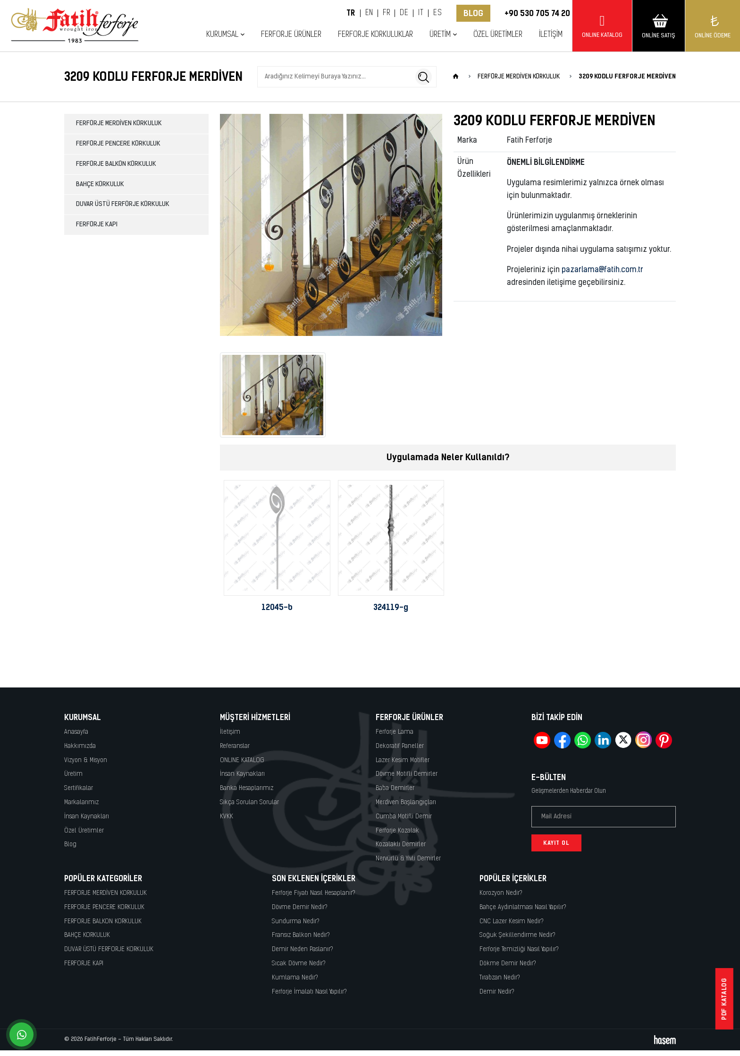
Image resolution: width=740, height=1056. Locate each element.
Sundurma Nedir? (296, 921)
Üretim (440, 35)
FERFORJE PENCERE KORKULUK (118, 144)
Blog (473, 13)
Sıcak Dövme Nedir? (299, 963)
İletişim (551, 35)
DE (404, 13)
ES (437, 13)
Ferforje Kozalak (397, 830)
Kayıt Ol (556, 843)
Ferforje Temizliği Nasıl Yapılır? (519, 949)
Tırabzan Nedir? (499, 977)
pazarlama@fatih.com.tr (602, 270)
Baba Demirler (395, 788)
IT (420, 13)
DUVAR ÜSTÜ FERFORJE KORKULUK (122, 204)
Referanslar (235, 746)
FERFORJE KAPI (97, 225)
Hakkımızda (80, 746)
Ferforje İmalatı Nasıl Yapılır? (309, 992)
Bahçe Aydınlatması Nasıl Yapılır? (522, 907)
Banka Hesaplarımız (246, 788)
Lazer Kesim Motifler (402, 760)
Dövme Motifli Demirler (406, 774)
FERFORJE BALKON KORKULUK (116, 164)
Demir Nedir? (496, 992)
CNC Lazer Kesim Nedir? (511, 921)
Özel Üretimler (497, 35)
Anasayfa (76, 732)
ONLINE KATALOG (242, 760)
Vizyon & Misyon (85, 760)
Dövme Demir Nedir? (300, 907)
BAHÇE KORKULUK (100, 184)
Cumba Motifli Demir (404, 816)
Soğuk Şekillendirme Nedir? (517, 935)
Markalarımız (81, 802)
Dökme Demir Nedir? (507, 963)
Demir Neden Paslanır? (302, 949)
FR (386, 13)
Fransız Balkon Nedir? (301, 935)
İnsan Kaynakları (86, 816)
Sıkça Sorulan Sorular (249, 802)
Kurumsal (222, 35)
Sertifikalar (78, 788)
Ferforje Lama (394, 732)
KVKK (226, 816)
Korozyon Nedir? (500, 893)
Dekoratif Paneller (400, 746)
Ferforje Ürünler (291, 35)
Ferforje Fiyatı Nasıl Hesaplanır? (313, 893)
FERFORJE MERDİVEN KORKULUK (119, 123)
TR (350, 13)
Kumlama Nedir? (295, 977)
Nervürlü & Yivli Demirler (408, 858)
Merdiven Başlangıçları (406, 802)
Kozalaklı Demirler (401, 844)
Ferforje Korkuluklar (375, 35)
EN (369, 13)
